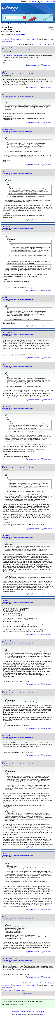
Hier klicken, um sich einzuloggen (12, 1004)
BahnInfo (42, 1014)
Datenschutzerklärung (27, 1012)
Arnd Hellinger (19, 34)
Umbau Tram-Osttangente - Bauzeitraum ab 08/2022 (16, 50)
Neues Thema (31, 39)
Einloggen (34, 1)
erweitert (52, 29)
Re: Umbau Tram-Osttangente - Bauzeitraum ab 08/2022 (17, 74)
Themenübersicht (18, 39)
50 (52, 39)
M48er (7, 535)
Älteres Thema (20, 990)
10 (46, 44)
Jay (6, 94)
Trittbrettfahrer (10, 332)
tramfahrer (9, 600)
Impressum (15, 1012)
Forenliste (6, 39)
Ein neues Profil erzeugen (48, 1)
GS (6, 72)
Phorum (19, 1014)
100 (2, 41)
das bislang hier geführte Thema (17, 56)
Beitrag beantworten (33, 65)
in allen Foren (8, 41)
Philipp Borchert (11, 641)
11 (48, 44)
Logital (7, 226)
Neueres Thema (7, 990)
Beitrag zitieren (47, 65)
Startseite (4, 24)
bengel (7, 735)
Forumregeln (40, 1012)
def (6, 364)
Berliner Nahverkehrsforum (15, 24)
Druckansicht (28, 993)
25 (50, 39)
